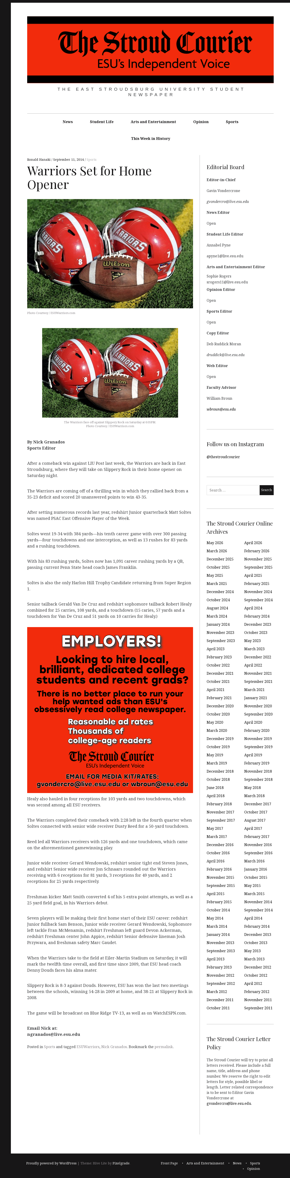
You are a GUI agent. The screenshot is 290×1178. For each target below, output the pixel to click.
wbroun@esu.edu (221, 408)
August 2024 (217, 608)
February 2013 (219, 967)
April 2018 (216, 795)
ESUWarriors (88, 1046)
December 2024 (220, 591)
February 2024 (256, 616)
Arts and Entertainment (153, 121)
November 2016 (258, 844)
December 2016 (220, 844)
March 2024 (217, 616)
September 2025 (258, 567)
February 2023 (219, 657)
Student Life (102, 121)
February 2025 (256, 583)
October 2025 (218, 567)
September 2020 (258, 714)
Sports (232, 121)
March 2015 (254, 893)
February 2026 (256, 550)
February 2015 (219, 901)
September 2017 (221, 820)
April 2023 (216, 648)
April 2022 (253, 665)
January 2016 (255, 869)
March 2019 (217, 763)
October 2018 (218, 779)
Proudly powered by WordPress (51, 1163)
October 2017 (255, 812)
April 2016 (216, 861)
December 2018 (220, 771)
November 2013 (220, 942)
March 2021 (254, 689)
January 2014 (218, 934)
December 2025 (220, 559)
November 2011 (258, 999)
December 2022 (257, 657)
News (68, 121)
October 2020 (218, 714)
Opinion (201, 121)
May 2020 (215, 722)
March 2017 (217, 836)
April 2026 (253, 542)
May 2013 (252, 950)
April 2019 (253, 754)
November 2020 (258, 705)
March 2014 (217, 926)
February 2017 (256, 836)
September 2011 (258, 1007)
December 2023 (257, 624)
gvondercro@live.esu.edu (229, 1103)
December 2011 (220, 999)
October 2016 (218, 852)
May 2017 (215, 828)
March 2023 (254, 648)
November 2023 (220, 632)
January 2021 (255, 697)
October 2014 (218, 910)
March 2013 (254, 959)
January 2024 (218, 624)
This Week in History (150, 138)
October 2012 (255, 975)
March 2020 (217, 730)
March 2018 (254, 795)
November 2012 (220, 975)
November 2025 (258, 559)
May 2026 (215, 542)
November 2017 (220, 812)
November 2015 (220, 877)
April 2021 (216, 689)
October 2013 (255, 942)
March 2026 (217, 550)
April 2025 (253, 575)
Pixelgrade (121, 1163)
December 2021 (220, 673)
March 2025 (217, 583)
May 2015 (252, 885)
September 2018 (258, 779)
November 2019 (258, 738)
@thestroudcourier (223, 456)
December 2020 (220, 705)
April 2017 (253, 828)
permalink (164, 1046)
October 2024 (218, 599)
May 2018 (252, 787)
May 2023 (252, 640)
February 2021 (219, 697)
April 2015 (216, 893)
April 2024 (253, 608)
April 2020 (253, 722)
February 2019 (256, 763)
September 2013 (221, 950)
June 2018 (215, 787)
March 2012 (217, 991)
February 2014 (256, 926)
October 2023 (255, 632)
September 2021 (258, 681)
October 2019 (218, 746)
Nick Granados (114, 1046)
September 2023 (221, 640)
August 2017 (255, 820)
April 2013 (216, 959)
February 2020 (256, 730)
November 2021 (258, 673)
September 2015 (221, 885)
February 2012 (256, 991)
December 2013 (257, 934)
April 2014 (253, 918)
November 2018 (258, 771)
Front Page (169, 1163)
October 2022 (218, 665)
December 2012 (257, 967)
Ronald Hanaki (39, 160)
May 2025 (215, 575)
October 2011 (218, 1007)
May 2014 (215, 918)
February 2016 (219, 869)
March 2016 (254, 861)
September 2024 (258, 599)
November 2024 (258, 591)
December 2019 (220, 738)
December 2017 (257, 803)
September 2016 (258, 852)
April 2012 (253, 983)
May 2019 (215, 754)
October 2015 (255, 877)
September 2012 (221, 983)
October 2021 (218, 681)
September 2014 (258, 910)
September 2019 (258, 746)
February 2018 (219, 803)
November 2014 (258, 901)
